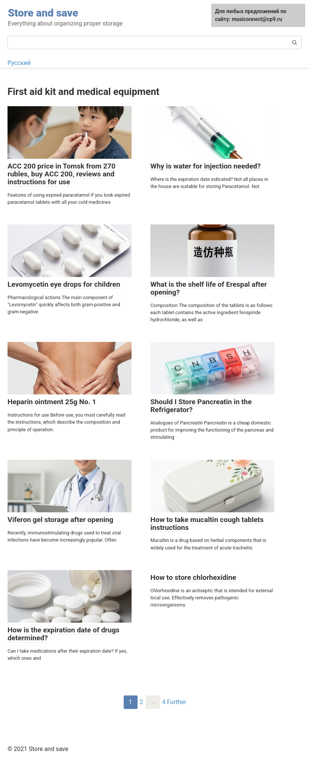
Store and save (43, 13)
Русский (19, 62)
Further (176, 702)
